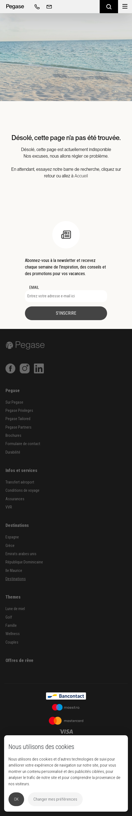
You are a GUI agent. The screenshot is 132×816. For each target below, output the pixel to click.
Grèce (10, 545)
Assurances (14, 499)
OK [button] (16, 799)
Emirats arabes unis (20, 554)
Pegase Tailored (17, 419)
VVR (8, 507)
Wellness (12, 633)
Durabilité (12, 452)
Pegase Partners (18, 427)
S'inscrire (66, 313)
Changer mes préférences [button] (55, 799)
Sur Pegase (14, 402)
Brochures (13, 435)
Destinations (15, 579)
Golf (8, 617)
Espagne (12, 537)
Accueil (81, 175)
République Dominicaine (24, 562)
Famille (11, 625)
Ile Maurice (13, 570)
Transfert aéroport (19, 482)
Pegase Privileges (19, 410)
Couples (11, 642)
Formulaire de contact (22, 443)
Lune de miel (15, 609)
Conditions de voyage (22, 490)
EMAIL (34, 287)
